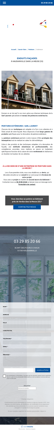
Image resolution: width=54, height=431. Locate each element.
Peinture (31, 49)
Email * (5, 346)
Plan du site (22, 429)
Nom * (5, 306)
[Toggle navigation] (4, 3)
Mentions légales (30, 429)
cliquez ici (43, 411)
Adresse (6, 314)
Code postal (7, 330)
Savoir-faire (22, 49)
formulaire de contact (26, 184)
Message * (6, 354)
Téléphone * (7, 338)
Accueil (13, 49)
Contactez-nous (27, 207)
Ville (5, 322)
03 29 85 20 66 (47, 3)
